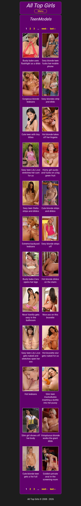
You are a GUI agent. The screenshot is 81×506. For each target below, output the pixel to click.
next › (44, 28)
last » (52, 28)
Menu (40, 11)
